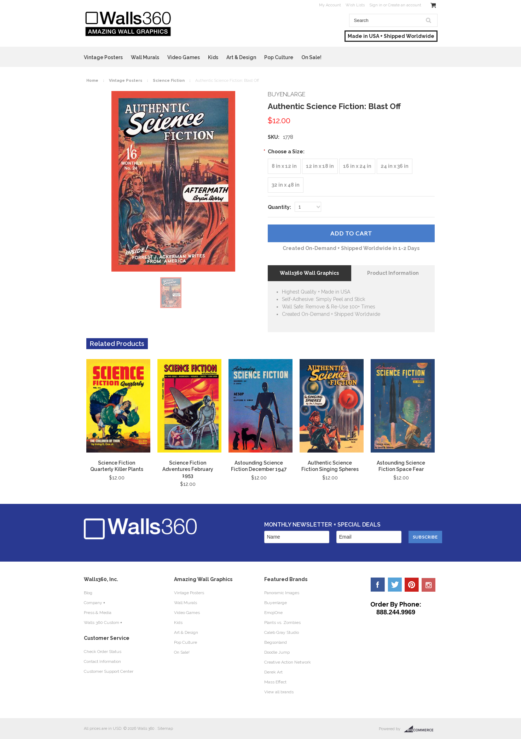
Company (93, 602)
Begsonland (275, 642)
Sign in (375, 5)
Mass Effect (275, 682)
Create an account (404, 5)
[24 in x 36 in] (394, 166)
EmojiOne (273, 612)
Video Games (183, 57)
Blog (88, 592)
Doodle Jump (277, 652)
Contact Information (102, 661)
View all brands (279, 691)
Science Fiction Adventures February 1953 (187, 469)
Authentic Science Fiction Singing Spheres (330, 466)
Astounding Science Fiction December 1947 (259, 466)
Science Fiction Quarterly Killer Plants (116, 466)
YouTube (429, 585)
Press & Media (97, 612)
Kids (213, 57)
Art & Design (241, 57)
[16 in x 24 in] (357, 166)
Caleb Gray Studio (281, 632)
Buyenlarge (275, 602)
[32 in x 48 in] (285, 185)
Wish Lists (355, 5)
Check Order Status (102, 651)
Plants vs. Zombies (282, 622)
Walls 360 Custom (101, 622)
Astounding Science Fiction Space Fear (401, 466)
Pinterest (412, 585)
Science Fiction (169, 80)
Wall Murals (145, 57)
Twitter (395, 585)
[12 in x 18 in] (320, 166)
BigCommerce (421, 729)
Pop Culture (278, 57)
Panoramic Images (281, 592)
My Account (330, 5)
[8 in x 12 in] (284, 166)
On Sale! (311, 57)
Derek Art (273, 672)
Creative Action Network (287, 662)
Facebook (378, 585)
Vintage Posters (103, 57)
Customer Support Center (108, 671)
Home (92, 80)
